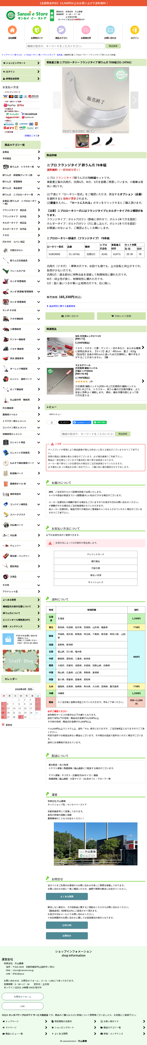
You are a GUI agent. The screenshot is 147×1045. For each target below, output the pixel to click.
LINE (22, 1006)
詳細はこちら (32, 135)
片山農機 (82, 1041)
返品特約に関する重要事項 (61, 306)
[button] (57, 100)
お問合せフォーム (22, 996)
